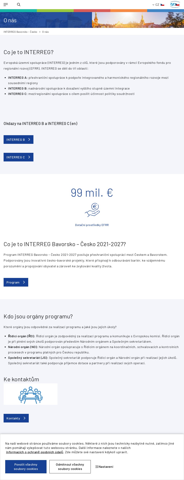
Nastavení (104, 466)
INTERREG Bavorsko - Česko (20, 31)
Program (13, 282)
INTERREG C (15, 157)
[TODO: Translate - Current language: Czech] (158, 4)
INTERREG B (15, 139)
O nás (45, 31)
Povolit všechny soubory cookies (26, 466)
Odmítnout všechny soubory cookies (70, 466)
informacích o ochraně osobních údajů (34, 452)
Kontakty (13, 418)
